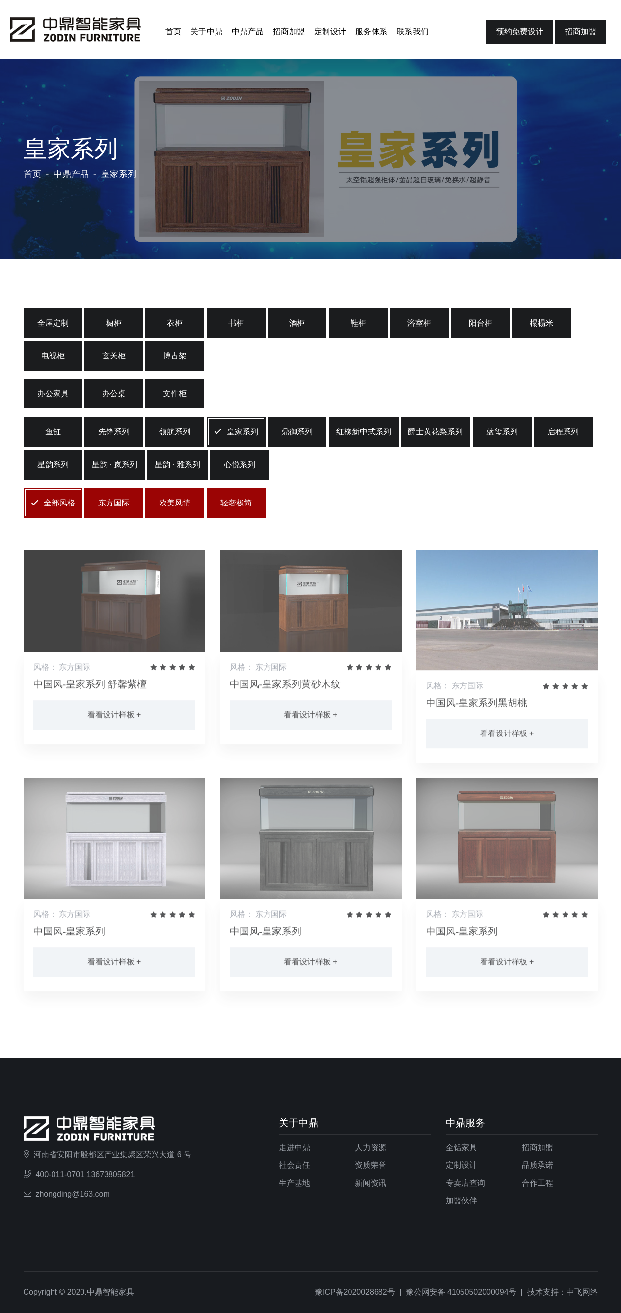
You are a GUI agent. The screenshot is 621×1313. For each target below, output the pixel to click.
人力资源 (370, 1147)
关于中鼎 (206, 31)
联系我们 (413, 31)
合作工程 (537, 1183)
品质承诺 (537, 1165)
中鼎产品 (248, 31)
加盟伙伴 (461, 1200)
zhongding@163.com (72, 1194)
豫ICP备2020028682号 (355, 1292)
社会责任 (294, 1165)
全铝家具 (461, 1147)
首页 (173, 31)
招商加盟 (289, 31)
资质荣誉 (370, 1165)
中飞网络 (582, 1292)
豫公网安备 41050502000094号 (461, 1292)
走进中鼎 (294, 1147)
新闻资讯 (370, 1183)
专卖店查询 (465, 1183)
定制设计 (330, 31)
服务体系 (371, 31)
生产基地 (294, 1183)
